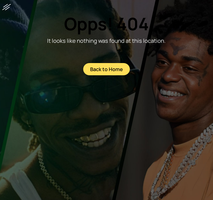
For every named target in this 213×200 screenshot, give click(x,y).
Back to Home (106, 69)
